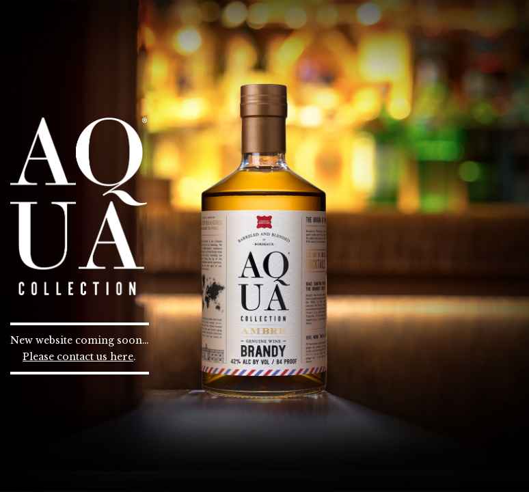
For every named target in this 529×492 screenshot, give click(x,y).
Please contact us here (78, 357)
